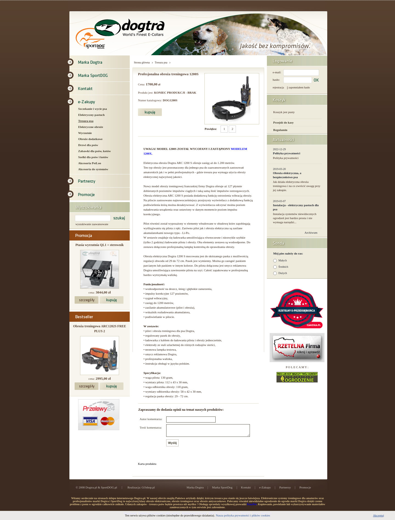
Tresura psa (86, 120)
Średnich (283, 266)
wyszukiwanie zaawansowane (91, 224)
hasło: (276, 79)
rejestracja (278, 87)
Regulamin (280, 130)
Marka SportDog (222, 489)
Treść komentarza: (151, 427)
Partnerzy (285, 489)
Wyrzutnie (85, 133)
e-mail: (277, 72)
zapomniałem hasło (299, 87)
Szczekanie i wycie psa (92, 108)
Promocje (305, 489)
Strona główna (142, 62)
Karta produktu (147, 466)
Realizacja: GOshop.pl (141, 489)
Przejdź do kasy (283, 122)
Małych (282, 260)
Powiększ (210, 128)
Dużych (282, 273)
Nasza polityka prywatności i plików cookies (243, 515)
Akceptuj (378, 515)
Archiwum (310, 232)
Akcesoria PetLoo (89, 163)
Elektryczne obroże (90, 126)
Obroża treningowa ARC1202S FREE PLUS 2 (99, 328)
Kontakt (246, 489)
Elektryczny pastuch (91, 114)
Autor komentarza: (151, 419)
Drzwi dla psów (88, 145)
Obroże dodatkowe (90, 139)
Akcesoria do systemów (93, 169)
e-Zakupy (265, 489)
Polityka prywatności (286, 153)
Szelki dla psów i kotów (93, 157)
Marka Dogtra (195, 489)
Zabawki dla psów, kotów (94, 151)
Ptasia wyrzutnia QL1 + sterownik (99, 245)
